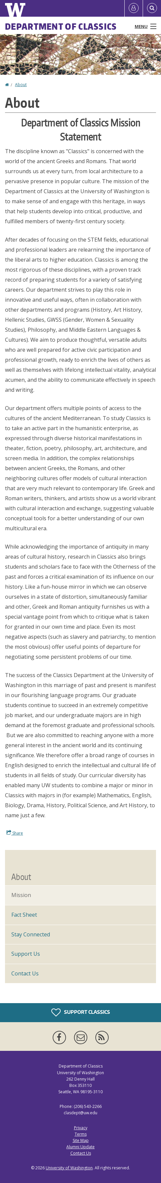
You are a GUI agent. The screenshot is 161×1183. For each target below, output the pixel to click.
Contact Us (25, 973)
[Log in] (134, 8)
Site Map (81, 1140)
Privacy (80, 1128)
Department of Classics (61, 26)
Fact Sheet (24, 914)
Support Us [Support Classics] (25, 953)
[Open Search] (152, 8)
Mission (21, 895)
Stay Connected (30, 934)
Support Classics (80, 1012)
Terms (81, 1134)
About (21, 84)
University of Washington (69, 1168)
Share (14, 833)
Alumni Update (80, 1147)
